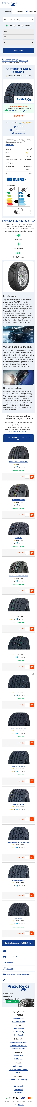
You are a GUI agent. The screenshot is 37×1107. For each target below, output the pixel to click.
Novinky (18, 1072)
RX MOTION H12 (18, 766)
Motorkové (18, 1083)
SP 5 (18, 918)
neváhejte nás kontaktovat (18, 432)
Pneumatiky (7, 11)
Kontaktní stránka (18, 1021)
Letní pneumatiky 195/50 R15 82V (19, 438)
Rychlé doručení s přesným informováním (18, 974)
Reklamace (18, 1059)
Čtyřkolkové (18, 1086)
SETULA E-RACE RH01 (18, 462)
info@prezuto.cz (18, 1018)
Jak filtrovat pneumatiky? (18, 1069)
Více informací (7, 1005)
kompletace (18, 999)
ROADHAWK (18, 500)
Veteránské (18, 1089)
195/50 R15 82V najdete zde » (20, 111)
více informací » (10, 144)
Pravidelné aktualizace (13, 957)
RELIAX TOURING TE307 (18, 690)
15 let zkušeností (20, 133)
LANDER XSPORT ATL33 (18, 842)
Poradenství (20, 127)
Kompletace (32, 11)
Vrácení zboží (18, 1056)
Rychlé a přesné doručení (20, 130)
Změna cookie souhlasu (18, 1045)
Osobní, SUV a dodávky (18, 1080)
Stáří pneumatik (18, 1066)
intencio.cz (21, 1104)
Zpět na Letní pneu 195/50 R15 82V (18, 943)
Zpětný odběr (18, 1035)
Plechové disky (20, 11)
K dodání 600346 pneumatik (14, 951)
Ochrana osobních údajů (18, 1042)
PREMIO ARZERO (18, 652)
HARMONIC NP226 (18, 728)
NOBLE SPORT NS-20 (18, 576)
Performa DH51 (18, 880)
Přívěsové (18, 1092)
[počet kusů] (27, 477)
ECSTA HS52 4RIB (18, 614)
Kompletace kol (18, 1029)
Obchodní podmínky (18, 1048)
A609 (18, 538)
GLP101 (18, 804)
